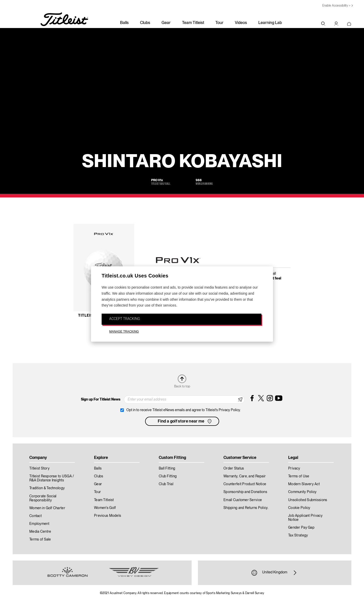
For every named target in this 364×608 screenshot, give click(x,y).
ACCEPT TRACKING (124, 319)
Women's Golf (105, 507)
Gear (166, 23)
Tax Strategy (298, 535)
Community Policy (302, 492)
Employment (39, 523)
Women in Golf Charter (47, 508)
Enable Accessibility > (336, 5)
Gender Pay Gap (301, 527)
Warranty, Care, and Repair (244, 476)
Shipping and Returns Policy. (245, 507)
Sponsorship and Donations (245, 492)
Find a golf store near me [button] (185, 421)
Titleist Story (39, 468)
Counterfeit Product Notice (244, 484)
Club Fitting (168, 476)
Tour (219, 23)
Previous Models (107, 515)
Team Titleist (193, 23)
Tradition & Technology (47, 488)
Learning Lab (270, 23)
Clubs (145, 23)
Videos (241, 23)
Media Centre (40, 531)
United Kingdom (274, 573)
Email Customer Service (242, 500)
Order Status (233, 468)
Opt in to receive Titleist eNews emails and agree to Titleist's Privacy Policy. (183, 410)
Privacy (294, 468)
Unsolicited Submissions (307, 500)
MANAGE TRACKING (124, 331)
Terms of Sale (40, 539)
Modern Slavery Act (304, 484)
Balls (124, 23)
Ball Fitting (167, 468)
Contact (35, 516)
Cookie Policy (299, 507)
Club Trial (166, 484)
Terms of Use (298, 476)
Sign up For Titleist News (100, 399)
